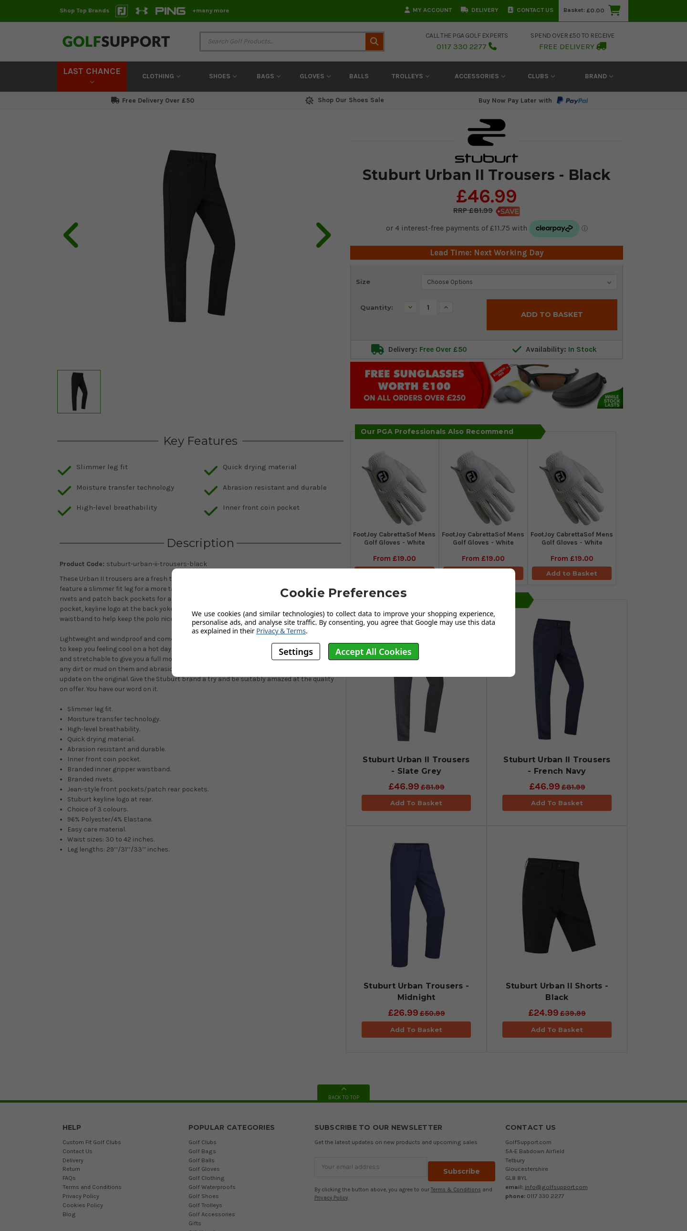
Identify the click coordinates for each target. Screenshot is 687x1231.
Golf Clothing (206, 1179)
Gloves (315, 76)
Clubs (541, 76)
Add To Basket (416, 805)
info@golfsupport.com (556, 1188)
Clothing (161, 76)
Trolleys (410, 76)
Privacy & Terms (281, 630)
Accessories (480, 76)
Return (71, 1171)
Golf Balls (201, 1162)
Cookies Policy (82, 1206)
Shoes (223, 76)
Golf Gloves (204, 1171)
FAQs (69, 1179)
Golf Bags (202, 1153)
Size (363, 281)
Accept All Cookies (373, 651)
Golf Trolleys (205, 1206)
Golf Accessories (211, 1216)
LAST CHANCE (92, 75)
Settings (296, 651)
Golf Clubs (202, 1143)
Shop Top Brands (84, 10)
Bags (269, 76)
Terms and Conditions (92, 1188)
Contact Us (530, 9)
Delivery (480, 9)
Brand (599, 76)
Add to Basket (572, 572)
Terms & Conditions (456, 1187)
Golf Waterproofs (212, 1188)
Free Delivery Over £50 (152, 100)
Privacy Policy (80, 1197)
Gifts (194, 1225)
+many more (210, 10)
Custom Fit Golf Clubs (91, 1143)
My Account (428, 9)
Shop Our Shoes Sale (343, 100)
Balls (359, 76)
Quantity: (376, 307)
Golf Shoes (203, 1197)
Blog (69, 1216)
